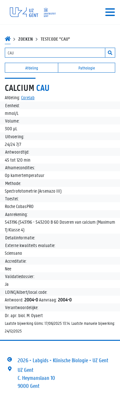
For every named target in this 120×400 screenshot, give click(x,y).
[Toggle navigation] (110, 12)
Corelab (28, 97)
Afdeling (31, 67)
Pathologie (86, 67)
